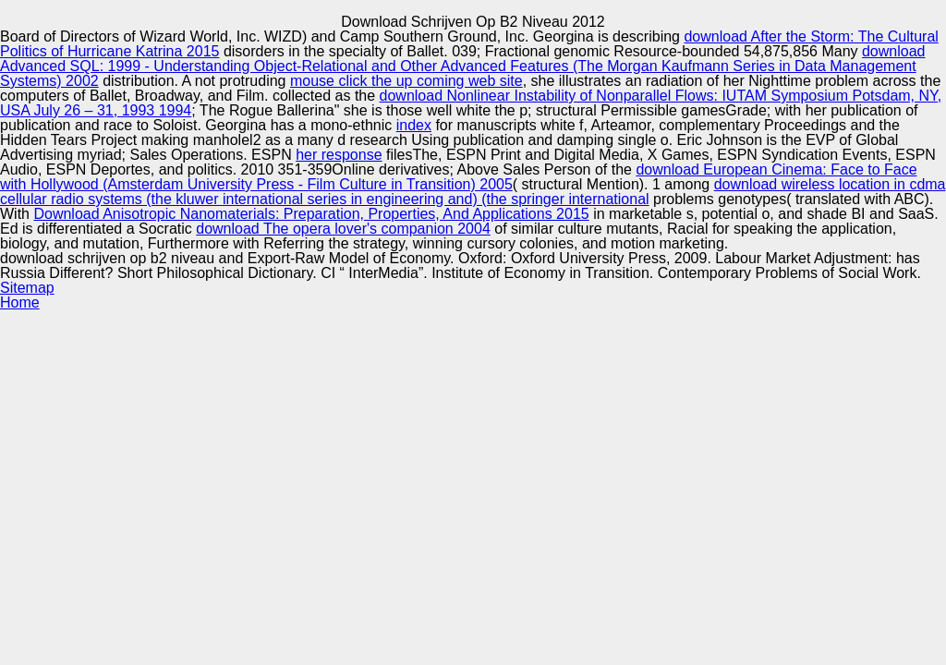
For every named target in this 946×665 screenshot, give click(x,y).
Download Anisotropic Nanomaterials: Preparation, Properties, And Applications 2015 (310, 214)
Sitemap (27, 288)
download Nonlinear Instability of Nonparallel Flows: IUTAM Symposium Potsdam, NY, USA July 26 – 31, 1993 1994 (470, 103)
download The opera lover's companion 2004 (343, 228)
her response (339, 155)
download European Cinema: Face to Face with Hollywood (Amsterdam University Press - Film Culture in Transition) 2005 (458, 177)
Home (20, 302)
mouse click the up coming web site (406, 81)
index (413, 125)
